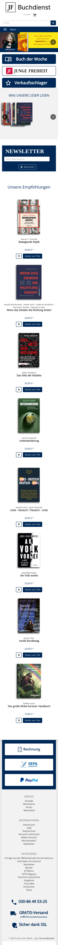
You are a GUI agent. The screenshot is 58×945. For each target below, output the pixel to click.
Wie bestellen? (29, 840)
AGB (29, 827)
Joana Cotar (29, 638)
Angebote (29, 880)
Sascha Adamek (29, 438)
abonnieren (27, 167)
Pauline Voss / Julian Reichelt (29, 507)
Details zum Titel (32, 256)
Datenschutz (29, 831)
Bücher (29, 867)
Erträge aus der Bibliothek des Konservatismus (29, 858)
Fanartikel (29, 883)
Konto (29, 807)
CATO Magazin (29, 874)
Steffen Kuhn (29, 703)
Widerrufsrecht (29, 837)
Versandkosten (47, 938)
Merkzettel (29, 810)
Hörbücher (29, 886)
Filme (29, 889)
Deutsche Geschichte (29, 877)
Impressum (29, 824)
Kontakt (29, 800)
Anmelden (27, 14)
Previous (5, 42)
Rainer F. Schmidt (29, 239)
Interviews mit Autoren (29, 861)
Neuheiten (29, 864)
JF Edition (29, 870)
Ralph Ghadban (29, 372)
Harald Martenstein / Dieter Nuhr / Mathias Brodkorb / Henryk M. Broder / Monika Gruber (29, 306)
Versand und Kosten (29, 834)
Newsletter (29, 843)
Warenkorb (29, 804)
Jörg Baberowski (29, 572)
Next (53, 42)
